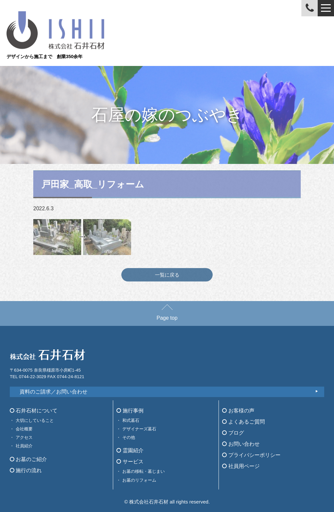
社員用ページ (240, 466)
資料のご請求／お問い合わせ (53, 391)
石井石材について (33, 410)
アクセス (24, 437)
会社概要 (24, 428)
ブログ (233, 433)
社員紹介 (24, 445)
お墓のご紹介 (28, 459)
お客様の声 (238, 410)
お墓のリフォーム (139, 480)
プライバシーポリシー (251, 455)
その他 (128, 437)
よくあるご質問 (243, 421)
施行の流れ (26, 470)
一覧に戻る (167, 275)
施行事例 (129, 410)
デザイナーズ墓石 (139, 428)
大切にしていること (35, 420)
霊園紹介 (129, 450)
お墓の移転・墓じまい (143, 471)
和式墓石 (130, 420)
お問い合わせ (240, 444)
